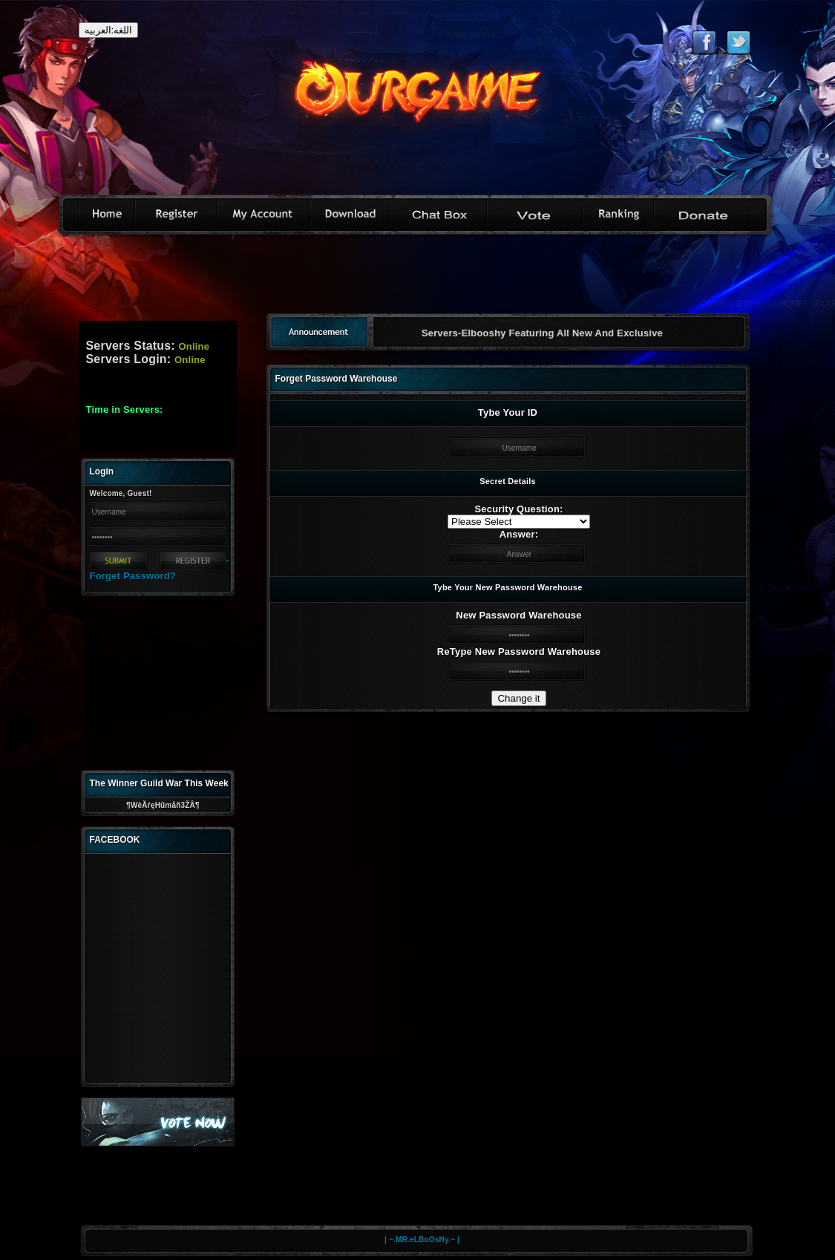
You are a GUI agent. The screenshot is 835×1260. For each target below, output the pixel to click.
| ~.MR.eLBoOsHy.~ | (421, 1239)
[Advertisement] (418, 279)
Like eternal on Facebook (704, 42)
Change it (518, 698)
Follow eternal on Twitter (738, 42)
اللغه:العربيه (109, 30)
